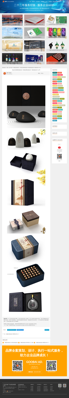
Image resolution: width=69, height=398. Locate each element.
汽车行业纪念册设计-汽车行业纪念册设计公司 (34, 24)
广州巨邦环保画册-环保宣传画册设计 (34, 37)
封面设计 (54, 118)
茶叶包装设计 (55, 94)
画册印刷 (59, 116)
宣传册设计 (55, 109)
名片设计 (54, 111)
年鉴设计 (59, 83)
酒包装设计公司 (20, 329)
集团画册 (59, 79)
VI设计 (46, 1)
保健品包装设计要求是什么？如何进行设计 (28, 342)
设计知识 (11, 67)
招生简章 (54, 85)
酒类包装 (62, 98)
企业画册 (63, 77)
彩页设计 (59, 113)
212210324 (22, 389)
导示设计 (54, 103)
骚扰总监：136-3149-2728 (34, 372)
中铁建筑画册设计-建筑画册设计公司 (12, 24)
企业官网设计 (62, 105)
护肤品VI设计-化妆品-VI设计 (34, 50)
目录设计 (59, 118)
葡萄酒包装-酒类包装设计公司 (12, 62)
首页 (31, 1)
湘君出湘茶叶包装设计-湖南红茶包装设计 (57, 62)
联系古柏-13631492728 (57, 1)
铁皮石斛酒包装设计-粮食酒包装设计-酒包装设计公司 (30, 67)
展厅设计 (54, 107)
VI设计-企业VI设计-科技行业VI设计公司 (56, 50)
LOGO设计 (60, 100)
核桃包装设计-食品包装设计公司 (34, 62)
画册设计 (34, 1)
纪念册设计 (38, 1)
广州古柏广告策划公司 (8, 1)
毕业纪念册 (61, 87)
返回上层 (47, 329)
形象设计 (54, 120)
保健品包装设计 (16, 67)
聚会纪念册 (55, 87)
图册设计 (59, 111)
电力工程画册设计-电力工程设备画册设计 (12, 37)
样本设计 (54, 113)
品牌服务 (50, 1)
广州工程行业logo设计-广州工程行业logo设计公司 (12, 50)
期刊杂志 (59, 81)
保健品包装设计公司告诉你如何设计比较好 (13, 342)
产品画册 (54, 79)
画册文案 (54, 116)
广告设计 (59, 107)
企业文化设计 (55, 105)
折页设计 (54, 83)
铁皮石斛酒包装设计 (11, 329)
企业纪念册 (60, 85)
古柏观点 (59, 72)
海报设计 (60, 109)
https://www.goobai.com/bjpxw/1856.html (21, 325)
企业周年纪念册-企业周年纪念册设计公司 (57, 24)
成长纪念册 (55, 90)
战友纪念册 (55, 92)
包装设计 (43, 1)
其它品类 (54, 100)
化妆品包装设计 (56, 96)
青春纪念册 (61, 90)
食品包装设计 (61, 92)
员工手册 (54, 81)
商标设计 (59, 103)
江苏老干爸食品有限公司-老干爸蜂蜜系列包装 (56, 37)
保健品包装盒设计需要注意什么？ (12, 334)
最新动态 (54, 72)
